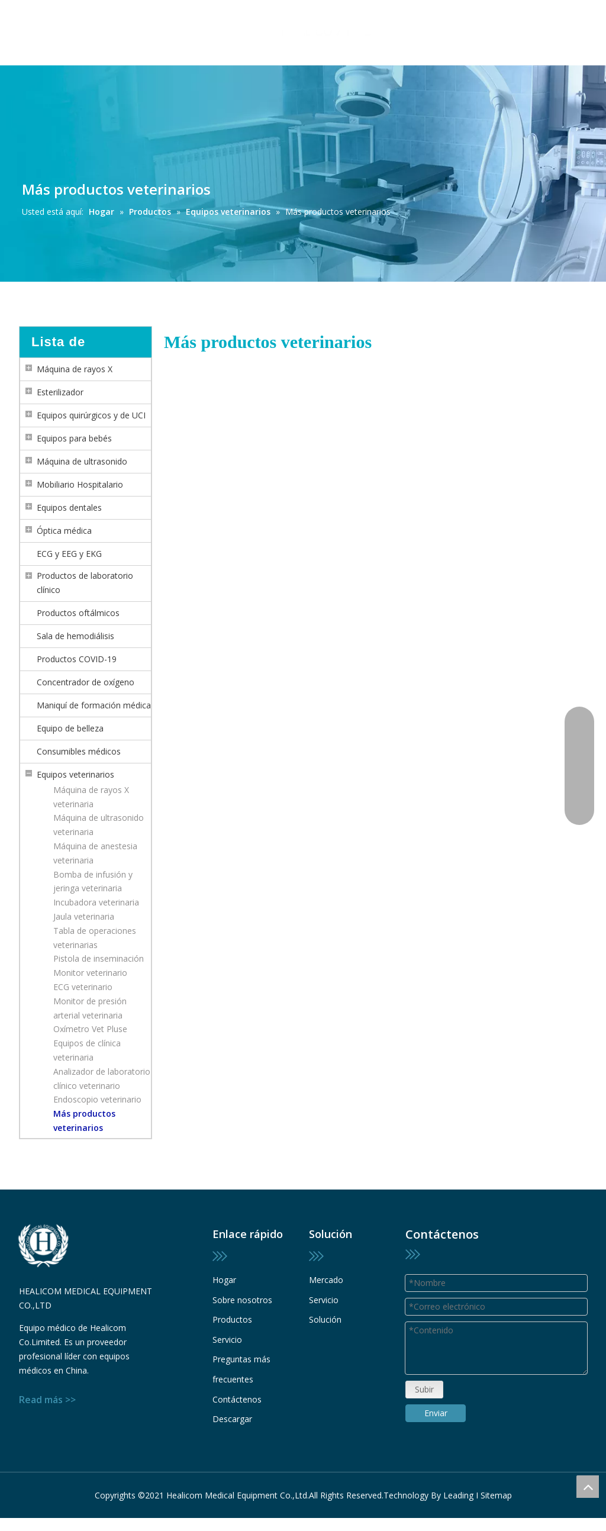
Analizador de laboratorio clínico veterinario (101, 1078)
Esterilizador (60, 392)
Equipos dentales (69, 507)
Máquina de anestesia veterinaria (95, 853)
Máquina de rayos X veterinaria (91, 797)
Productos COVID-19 (77, 659)
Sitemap (496, 1484)
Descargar (232, 1418)
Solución (325, 1319)
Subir (424, 1403)
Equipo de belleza (70, 728)
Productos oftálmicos (78, 612)
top (587, 1486)
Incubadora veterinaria (96, 902)
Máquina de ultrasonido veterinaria (98, 824)
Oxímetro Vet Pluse (90, 1028)
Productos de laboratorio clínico (85, 582)
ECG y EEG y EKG (69, 553)
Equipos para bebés (74, 438)
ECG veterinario (82, 986)
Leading (458, 1484)
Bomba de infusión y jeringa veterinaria (93, 881)
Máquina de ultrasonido (82, 461)
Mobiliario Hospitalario (80, 484)
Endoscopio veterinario (97, 1099)
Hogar (224, 1279)
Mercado (326, 1279)
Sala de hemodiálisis (75, 636)
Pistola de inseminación (98, 958)
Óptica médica (64, 530)
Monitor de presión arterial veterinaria (90, 1008)
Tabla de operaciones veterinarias (94, 937)
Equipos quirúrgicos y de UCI (91, 415)
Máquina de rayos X (74, 369)
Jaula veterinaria (83, 916)
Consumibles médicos (79, 751)
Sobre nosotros (242, 1300)
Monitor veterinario (90, 972)
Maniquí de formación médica (94, 705)
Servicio (227, 1339)
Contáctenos (237, 1399)
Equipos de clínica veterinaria (87, 1050)
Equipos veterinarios (75, 774)
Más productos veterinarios (84, 1120)
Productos (232, 1319)
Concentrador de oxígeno (85, 682)
